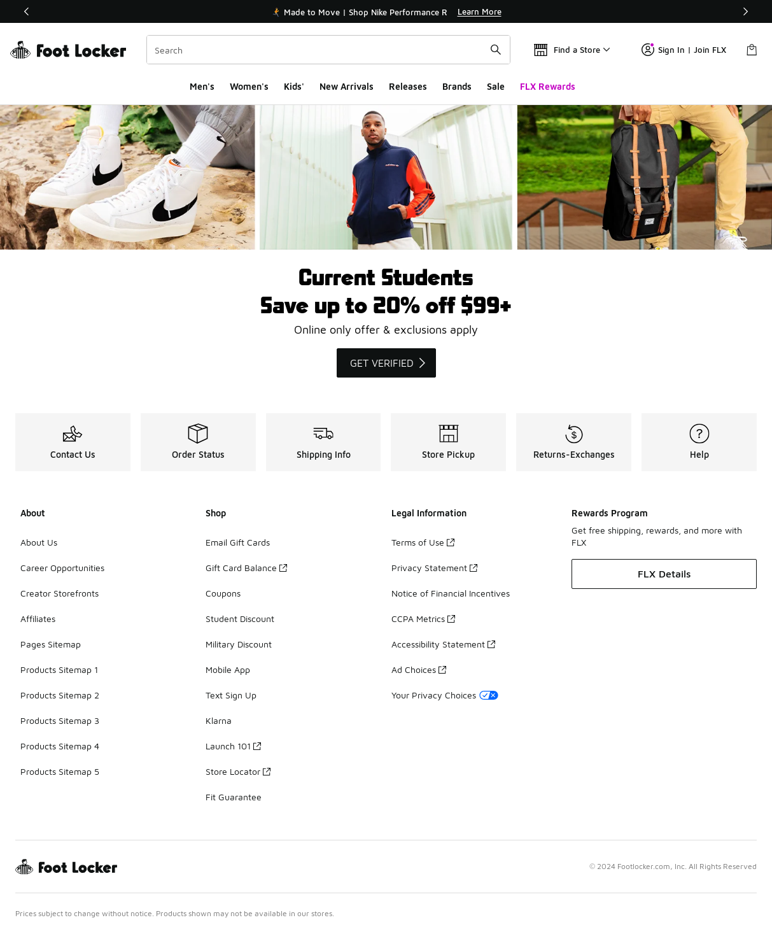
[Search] (328, 50)
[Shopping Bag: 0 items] (751, 50)
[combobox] (328, 50)
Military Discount (239, 644)
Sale (496, 86)
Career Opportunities (62, 567)
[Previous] (26, 11)
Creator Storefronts (59, 593)
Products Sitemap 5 (59, 771)
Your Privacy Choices (444, 695)
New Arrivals (346, 86)
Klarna (219, 720)
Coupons (223, 593)
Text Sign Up (231, 695)
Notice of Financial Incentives (450, 593)
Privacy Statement (434, 567)
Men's (202, 86)
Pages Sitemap (50, 644)
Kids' (294, 86)
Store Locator (238, 771)
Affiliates (37, 618)
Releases (408, 86)
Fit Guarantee (234, 796)
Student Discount (240, 618)
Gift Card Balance (246, 567)
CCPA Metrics (423, 618)
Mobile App (228, 669)
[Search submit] (496, 50)
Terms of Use (422, 542)
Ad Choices (418, 669)
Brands (457, 86)
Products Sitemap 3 (59, 720)
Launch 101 (233, 745)
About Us (38, 542)
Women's (249, 86)
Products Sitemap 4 (59, 745)
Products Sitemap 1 (59, 669)
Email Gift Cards (238, 542)
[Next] (745, 11)
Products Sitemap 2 (59, 695)
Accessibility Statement (443, 644)
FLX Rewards (547, 86)
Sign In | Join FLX (684, 49)
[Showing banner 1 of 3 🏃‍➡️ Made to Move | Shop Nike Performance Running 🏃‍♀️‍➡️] (386, 11)
